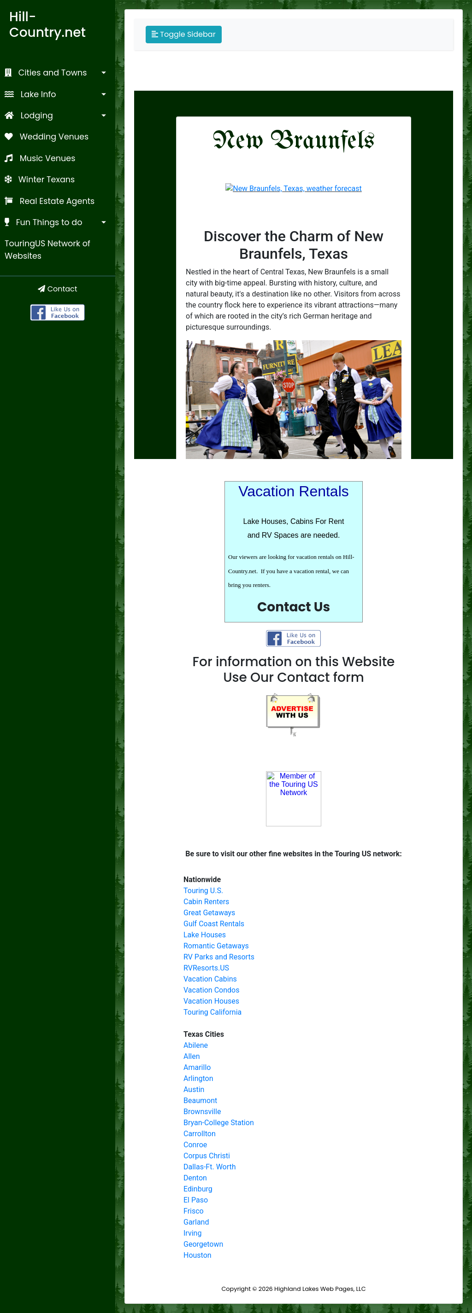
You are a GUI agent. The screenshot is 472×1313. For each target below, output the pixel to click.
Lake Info (30, 94)
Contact (57, 289)
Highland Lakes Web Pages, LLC (320, 1289)
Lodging (29, 115)
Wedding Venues (46, 136)
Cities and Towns (46, 72)
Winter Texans (40, 179)
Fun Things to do (43, 222)
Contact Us (293, 607)
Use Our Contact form (293, 677)
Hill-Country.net (47, 24)
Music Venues (40, 158)
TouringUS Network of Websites (47, 249)
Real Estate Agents (49, 201)
